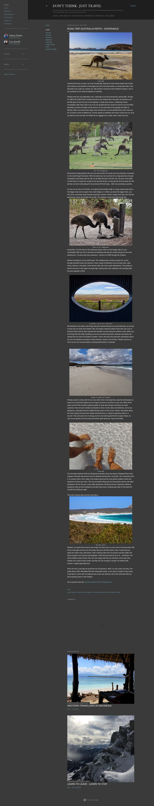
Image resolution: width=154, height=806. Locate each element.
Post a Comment (76, 787)
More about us (65, 16)
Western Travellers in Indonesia (89, 705)
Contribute (89, 16)
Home (55, 16)
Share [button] (47, 25)
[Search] (133, 6)
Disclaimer (110, 16)
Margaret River (50, 44)
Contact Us (99, 16)
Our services (77, 16)
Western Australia (51, 49)
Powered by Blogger (91, 800)
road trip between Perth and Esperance (98, 582)
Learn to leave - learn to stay (87, 784)
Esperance (49, 40)
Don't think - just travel (77, 6)
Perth (47, 47)
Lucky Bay (49, 42)
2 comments (75, 709)
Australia (48, 35)
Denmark (48, 37)
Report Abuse (9, 74)
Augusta (48, 32)
